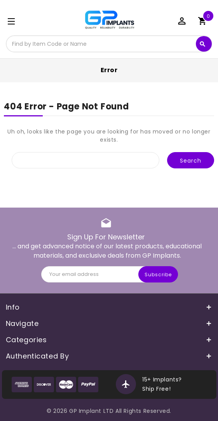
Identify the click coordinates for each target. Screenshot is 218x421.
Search (202, 44)
